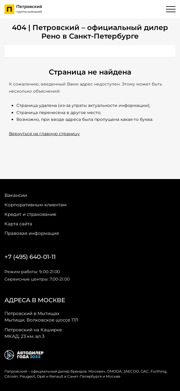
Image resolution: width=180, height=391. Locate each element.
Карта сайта (18, 224)
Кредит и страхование (30, 214)
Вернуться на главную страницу (44, 133)
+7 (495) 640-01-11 (30, 256)
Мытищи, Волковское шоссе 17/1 (41, 316)
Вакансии (15, 195)
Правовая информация (31, 233)
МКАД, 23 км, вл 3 (33, 333)
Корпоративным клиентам (35, 205)
